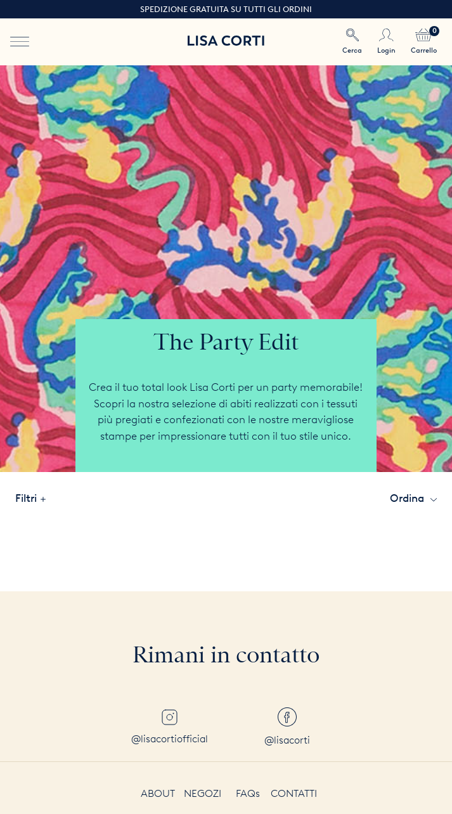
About (158, 793)
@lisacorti (287, 726)
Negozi (202, 793)
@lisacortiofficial (169, 727)
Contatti (294, 793)
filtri (30, 498)
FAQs (248, 793)
